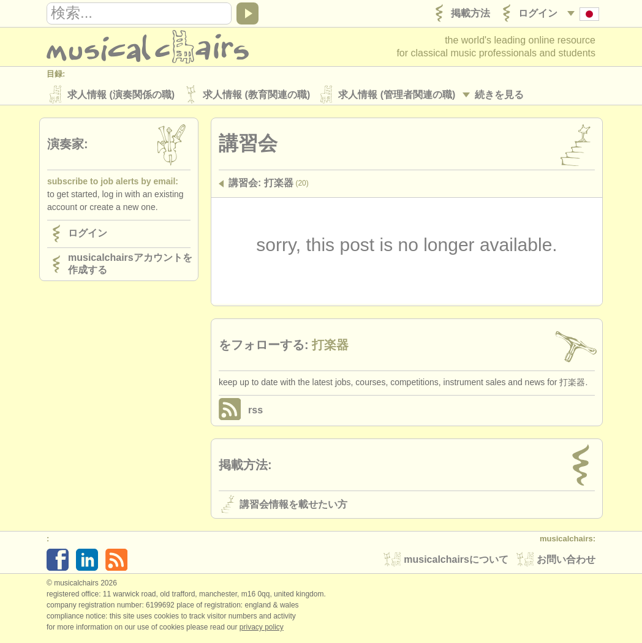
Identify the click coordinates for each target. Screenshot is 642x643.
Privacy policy (262, 630)
